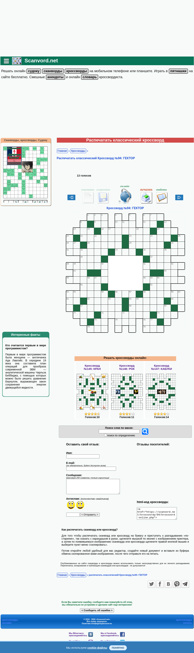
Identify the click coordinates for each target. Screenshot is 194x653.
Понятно (118, 647)
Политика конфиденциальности (97, 626)
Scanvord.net (41, 60)
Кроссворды (78, 151)
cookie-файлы (97, 647)
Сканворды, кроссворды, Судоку (25, 140)
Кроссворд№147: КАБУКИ (161, 367)
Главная (62, 151)
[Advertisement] (97, 28)
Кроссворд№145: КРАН (92, 367)
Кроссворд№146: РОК (127, 367)
